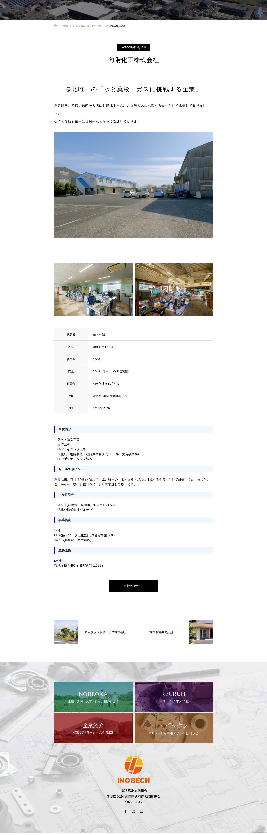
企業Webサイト (133, 585)
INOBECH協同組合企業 (133, 47)
